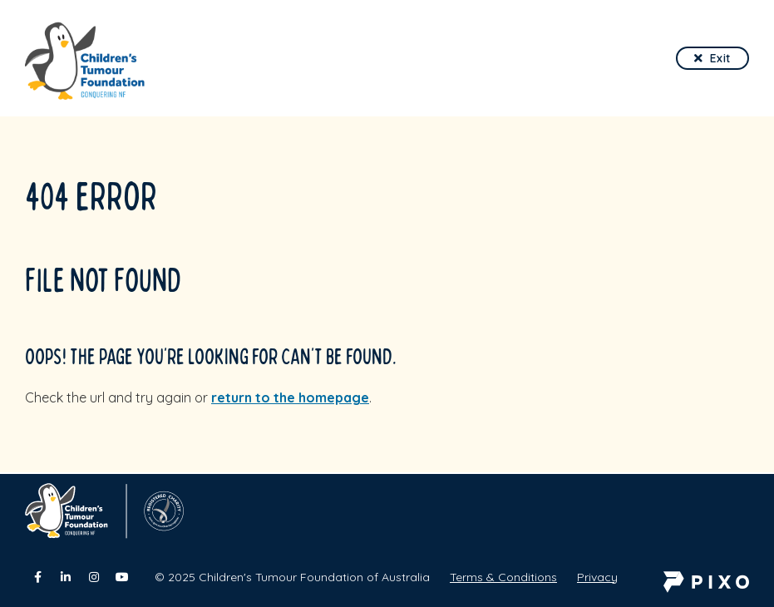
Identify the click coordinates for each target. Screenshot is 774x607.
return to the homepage (290, 397)
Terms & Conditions (503, 577)
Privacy (597, 577)
